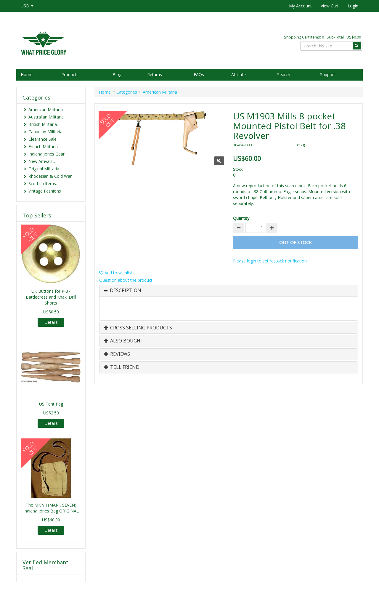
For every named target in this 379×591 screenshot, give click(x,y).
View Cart (330, 6)
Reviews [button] (117, 354)
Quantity (241, 218)
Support (327, 74)
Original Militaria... (45, 169)
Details (51, 322)
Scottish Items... (43, 183)
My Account (300, 6)
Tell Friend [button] (121, 367)
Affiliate (238, 74)
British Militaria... (44, 124)
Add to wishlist (115, 273)
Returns (154, 74)
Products (69, 74)
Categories (126, 92)
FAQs (199, 74)
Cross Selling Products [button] (138, 328)
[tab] (228, 290)
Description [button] (125, 290)
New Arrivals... (41, 161)
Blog (117, 74)
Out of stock (295, 242)
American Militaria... (46, 109)
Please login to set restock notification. (270, 261)
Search (283, 74)
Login (353, 6)
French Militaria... (44, 146)
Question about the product (125, 280)
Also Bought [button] (124, 341)
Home (27, 74)
